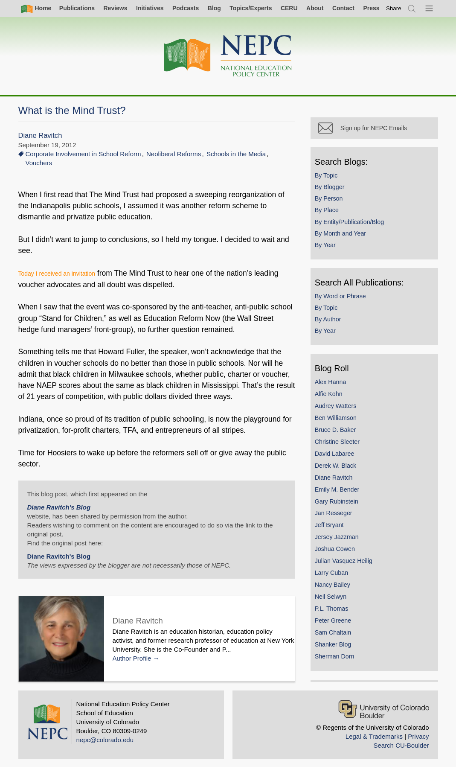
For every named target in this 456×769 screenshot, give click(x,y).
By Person (333, 201)
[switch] (393, 8)
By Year (329, 248)
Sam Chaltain (337, 635)
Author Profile (132, 658)
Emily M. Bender (341, 492)
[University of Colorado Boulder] (383, 710)
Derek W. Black (339, 469)
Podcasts (185, 8)
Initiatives (150, 8)
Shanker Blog (337, 647)
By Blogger (334, 190)
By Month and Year (344, 236)
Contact (343, 8)
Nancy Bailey (336, 588)
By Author (332, 322)
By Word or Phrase (344, 299)
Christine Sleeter (341, 445)
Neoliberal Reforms (173, 153)
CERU (289, 8)
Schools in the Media (236, 153)
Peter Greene (337, 623)
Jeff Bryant (333, 528)
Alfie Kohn (332, 397)
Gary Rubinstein (340, 504)
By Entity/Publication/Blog (353, 225)
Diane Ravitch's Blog (59, 507)
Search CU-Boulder (401, 746)
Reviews (115, 8)
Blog (214, 8)
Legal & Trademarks (374, 737)
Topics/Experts (250, 8)
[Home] (228, 56)
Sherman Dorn (338, 659)
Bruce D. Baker (339, 433)
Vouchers (39, 162)
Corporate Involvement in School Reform (83, 153)
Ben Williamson (339, 421)
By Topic (330, 178)
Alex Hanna (334, 385)
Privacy (418, 737)
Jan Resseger (337, 516)
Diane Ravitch (40, 135)
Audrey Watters (339, 409)
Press (371, 8)
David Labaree (338, 457)
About (314, 8)
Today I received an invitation (57, 273)
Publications (77, 8)
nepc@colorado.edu (105, 741)
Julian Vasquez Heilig (347, 564)
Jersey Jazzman (341, 540)
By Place (331, 213)
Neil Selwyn (334, 600)
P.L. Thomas (335, 612)
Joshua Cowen (339, 552)
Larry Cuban (335, 576)
